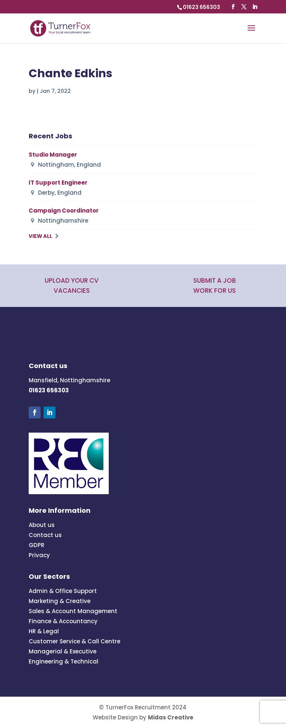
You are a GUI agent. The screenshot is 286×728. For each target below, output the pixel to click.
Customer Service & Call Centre (74, 641)
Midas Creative (170, 717)
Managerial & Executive (62, 651)
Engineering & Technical (63, 661)
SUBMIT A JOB (214, 280)
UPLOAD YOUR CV (72, 280)
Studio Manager (53, 155)
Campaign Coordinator (64, 210)
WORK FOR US (214, 290)
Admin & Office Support (63, 591)
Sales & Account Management (73, 611)
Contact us (45, 535)
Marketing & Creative (59, 601)
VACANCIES (72, 290)
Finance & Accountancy (63, 621)
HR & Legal (44, 631)
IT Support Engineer (58, 182)
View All (40, 236)
